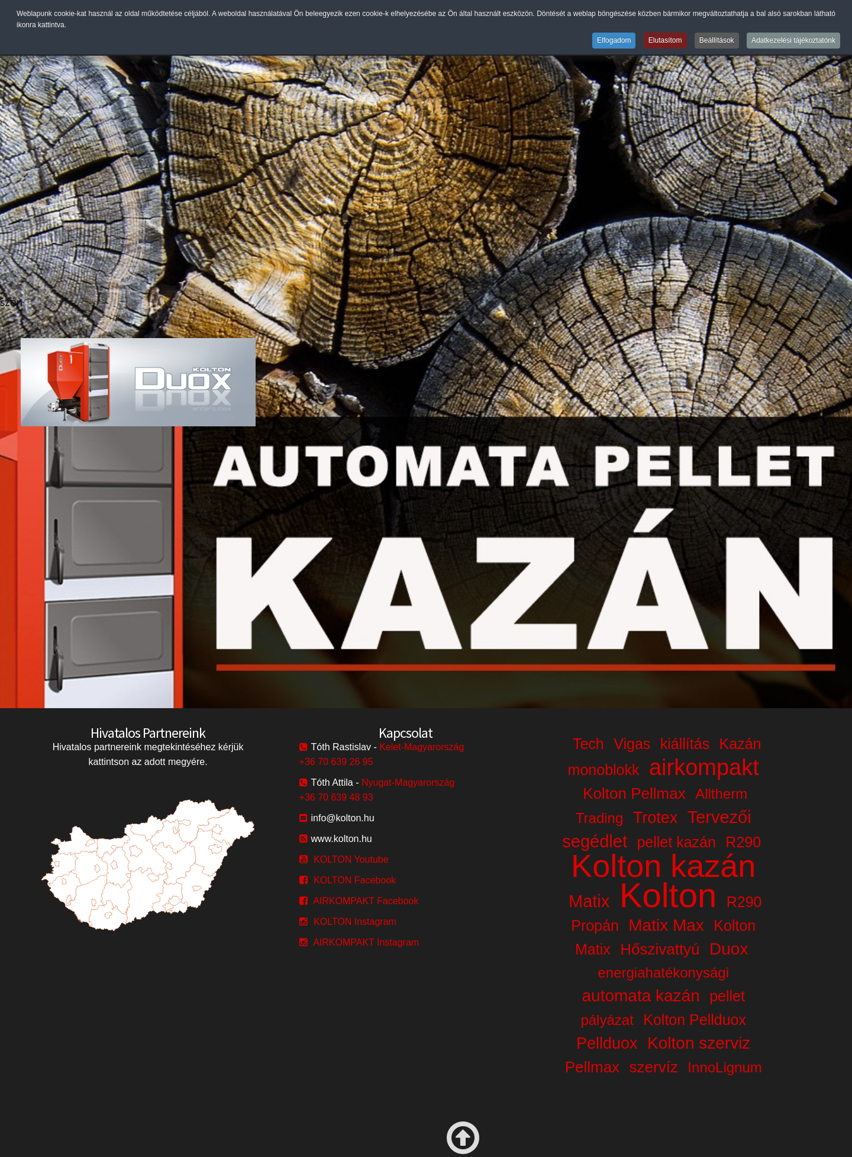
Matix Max (666, 925)
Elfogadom (614, 40)
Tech (588, 743)
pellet (727, 996)
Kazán (740, 743)
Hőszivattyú (659, 949)
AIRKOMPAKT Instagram (366, 942)
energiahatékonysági (663, 973)
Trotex (655, 818)
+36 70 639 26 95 (336, 762)
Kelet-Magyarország (421, 747)
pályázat (606, 1020)
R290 (743, 842)
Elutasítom (665, 40)
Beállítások (716, 40)
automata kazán (640, 995)
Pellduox (607, 1043)
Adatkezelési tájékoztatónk (793, 40)
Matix (589, 901)
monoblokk (604, 769)
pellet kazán (676, 842)
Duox (728, 949)
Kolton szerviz (698, 1043)
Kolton (668, 895)
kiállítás (684, 743)
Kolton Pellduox (694, 1019)
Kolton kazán (663, 865)
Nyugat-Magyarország (408, 782)
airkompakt (704, 767)
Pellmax (592, 1067)
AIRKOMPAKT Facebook (365, 901)
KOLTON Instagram (355, 922)
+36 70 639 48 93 (336, 797)
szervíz (654, 1067)
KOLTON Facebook (355, 880)
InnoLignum (724, 1067)
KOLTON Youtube (351, 859)
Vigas (632, 743)
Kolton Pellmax (634, 793)
